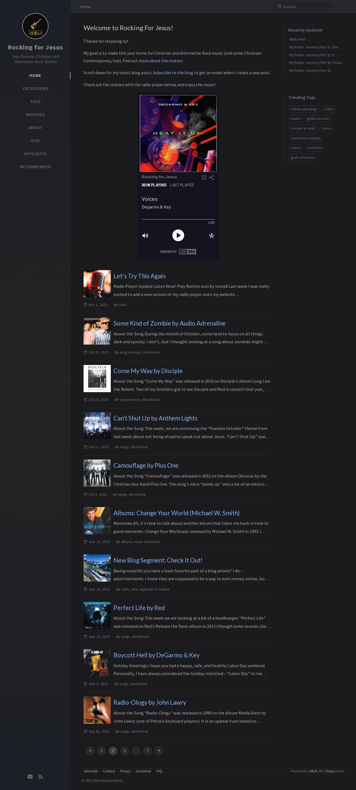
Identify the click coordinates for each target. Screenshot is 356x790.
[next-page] (159, 751)
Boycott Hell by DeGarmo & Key (156, 655)
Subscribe (91, 771)
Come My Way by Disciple (148, 370)
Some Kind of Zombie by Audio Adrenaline (169, 323)
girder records (318, 118)
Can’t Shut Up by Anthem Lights (155, 418)
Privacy (125, 771)
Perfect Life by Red (139, 607)
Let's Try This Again (139, 276)
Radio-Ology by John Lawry (149, 702)
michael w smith (303, 128)
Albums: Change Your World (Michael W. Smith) (176, 513)
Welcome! (297, 39)
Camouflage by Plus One (146, 465)
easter (295, 118)
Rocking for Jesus (35, 47)
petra (326, 128)
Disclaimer (143, 771)
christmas (314, 147)
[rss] (40, 777)
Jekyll (313, 771)
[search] (306, 6)
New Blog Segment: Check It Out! (157, 560)
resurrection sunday (306, 138)
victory (296, 147)
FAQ (159, 771)
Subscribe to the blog (173, 72)
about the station (166, 60)
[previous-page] (90, 751)
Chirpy (329, 771)
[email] (30, 777)
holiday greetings (304, 109)
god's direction (302, 157)
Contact (109, 771)
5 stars (328, 109)
